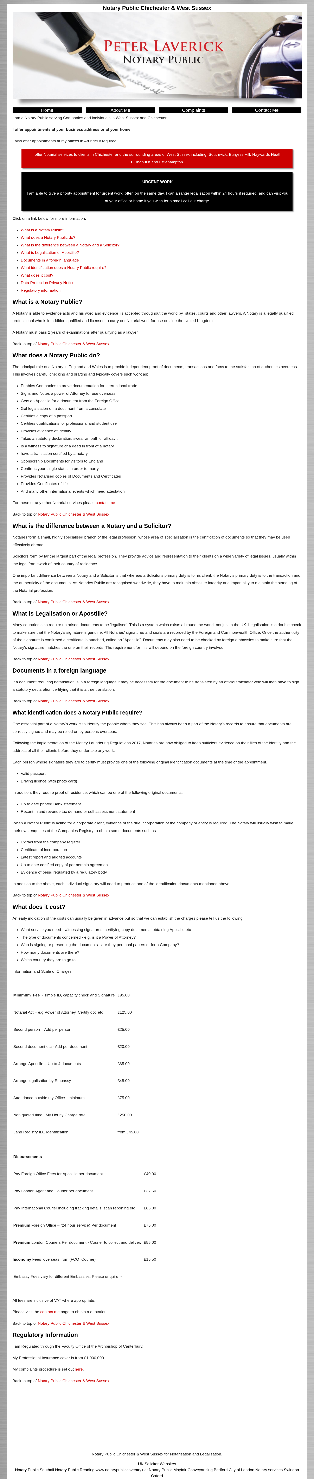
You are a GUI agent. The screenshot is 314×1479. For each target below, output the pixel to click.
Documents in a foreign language (50, 260)
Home (47, 110)
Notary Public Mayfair (167, 1470)
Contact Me (267, 110)
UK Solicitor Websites (157, 1464)
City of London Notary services (256, 1470)
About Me (120, 110)
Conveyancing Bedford (208, 1470)
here (79, 1369)
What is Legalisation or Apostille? (50, 252)
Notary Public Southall (34, 1470)
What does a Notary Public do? (48, 237)
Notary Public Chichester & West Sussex (73, 344)
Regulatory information (41, 290)
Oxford (157, 1476)
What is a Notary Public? (42, 230)
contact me (105, 503)
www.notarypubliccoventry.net (122, 1470)
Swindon (291, 1470)
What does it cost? (37, 275)
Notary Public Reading (75, 1470)
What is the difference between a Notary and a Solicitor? (70, 245)
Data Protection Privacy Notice (48, 283)
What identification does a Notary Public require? (64, 267)
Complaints (193, 110)
